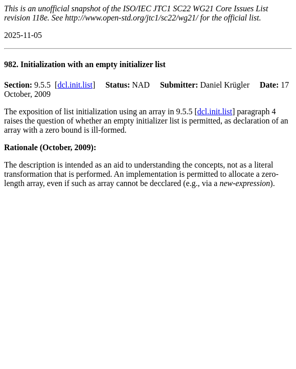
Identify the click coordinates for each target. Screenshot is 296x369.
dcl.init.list (74, 84)
